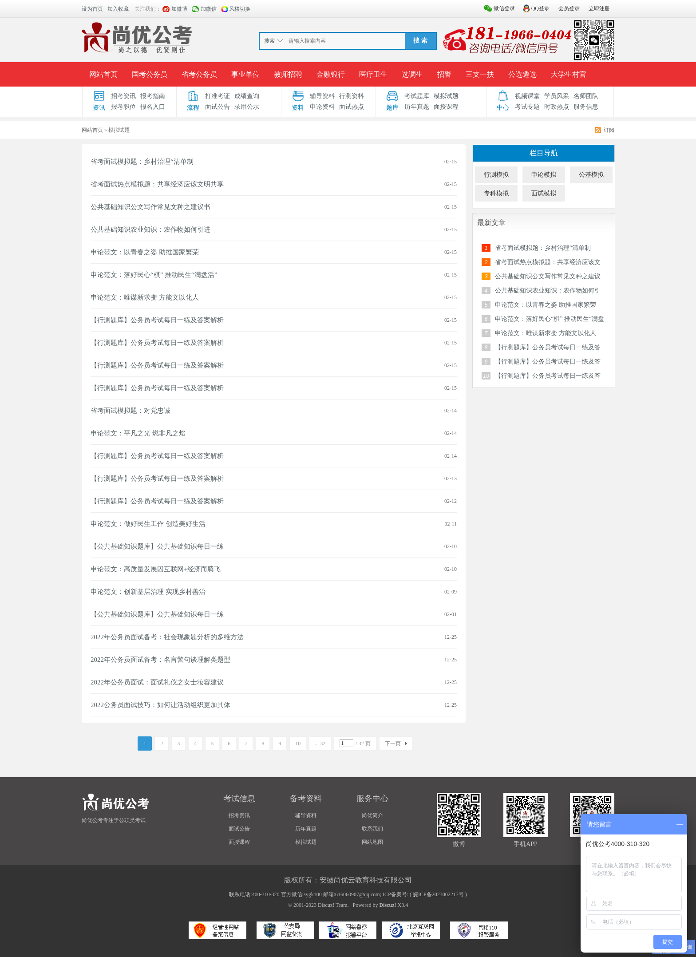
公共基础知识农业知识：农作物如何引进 (150, 229)
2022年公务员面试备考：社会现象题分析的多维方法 (167, 637)
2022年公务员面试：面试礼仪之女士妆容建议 (157, 682)
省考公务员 (199, 74)
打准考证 (217, 96)
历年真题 (416, 106)
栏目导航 (544, 153)
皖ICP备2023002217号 (438, 894)
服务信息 (585, 106)
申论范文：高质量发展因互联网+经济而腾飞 (156, 569)
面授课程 (446, 106)
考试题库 (416, 96)
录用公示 (246, 106)
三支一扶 (480, 74)
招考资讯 (123, 96)
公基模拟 (591, 174)
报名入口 (152, 106)
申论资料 (322, 106)
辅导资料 (322, 96)
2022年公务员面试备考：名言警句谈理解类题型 (160, 659)
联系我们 (372, 829)
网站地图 (372, 842)
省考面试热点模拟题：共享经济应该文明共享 (157, 184)
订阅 (609, 130)
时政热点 (556, 106)
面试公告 (217, 106)
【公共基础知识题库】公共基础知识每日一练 (157, 546)
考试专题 (527, 106)
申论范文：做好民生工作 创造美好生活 (148, 523)
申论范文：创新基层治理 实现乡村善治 (148, 591)
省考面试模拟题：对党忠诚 (130, 410)
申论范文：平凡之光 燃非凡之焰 (138, 433)
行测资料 (351, 96)
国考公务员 (149, 74)
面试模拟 (543, 193)
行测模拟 (496, 174)
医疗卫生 (373, 74)
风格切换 (239, 9)
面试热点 (351, 106)
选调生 (412, 74)
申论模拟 (543, 174)
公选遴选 (522, 74)
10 (298, 743)
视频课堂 (527, 96)
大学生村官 (568, 74)
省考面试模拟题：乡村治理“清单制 (142, 161)
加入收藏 (118, 9)
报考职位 (123, 106)
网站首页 (103, 74)
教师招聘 (288, 74)
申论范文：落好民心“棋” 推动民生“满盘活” (154, 274)
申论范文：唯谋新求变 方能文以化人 (145, 297)
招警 (444, 74)
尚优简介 (372, 815)
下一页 (393, 743)
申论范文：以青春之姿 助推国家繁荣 (145, 252)
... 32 (320, 743)
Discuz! (388, 905)
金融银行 (330, 74)
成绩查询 (246, 96)
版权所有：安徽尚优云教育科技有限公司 (348, 880)
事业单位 (245, 74)
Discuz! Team (333, 905)
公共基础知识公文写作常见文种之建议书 (150, 206)
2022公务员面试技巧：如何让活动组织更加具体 (160, 704)
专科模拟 (496, 193)
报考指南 (152, 96)
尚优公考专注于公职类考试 (114, 820)
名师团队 (585, 96)
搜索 (269, 41)
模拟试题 (446, 96)
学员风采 (556, 96)
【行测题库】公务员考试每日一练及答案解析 (157, 320)
